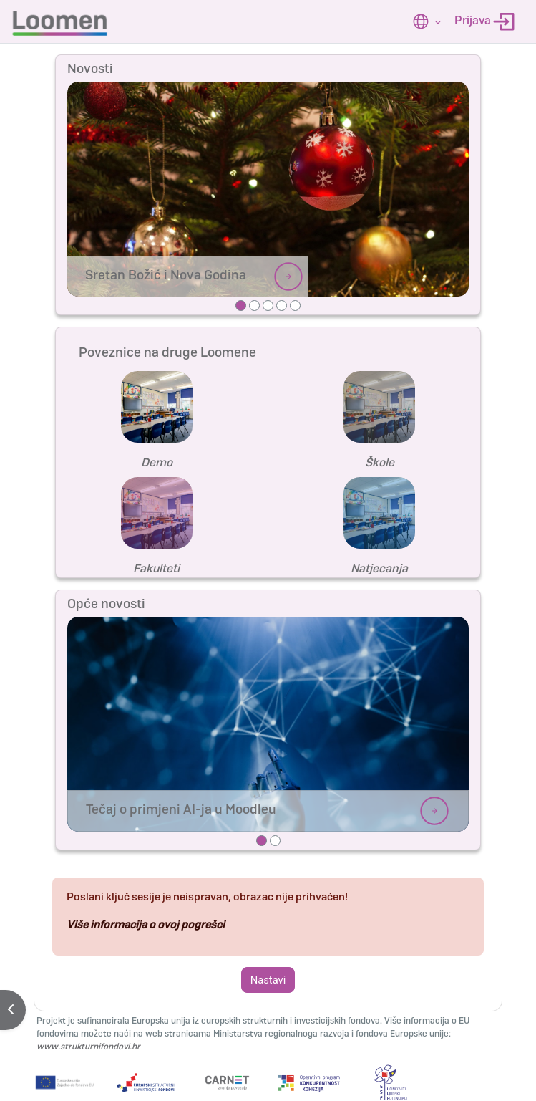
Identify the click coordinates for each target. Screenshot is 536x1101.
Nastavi (268, 979)
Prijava (484, 22)
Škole (379, 462)
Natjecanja (379, 568)
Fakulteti (156, 568)
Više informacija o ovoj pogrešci (146, 925)
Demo (156, 462)
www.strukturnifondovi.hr (88, 1046)
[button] (427, 21)
